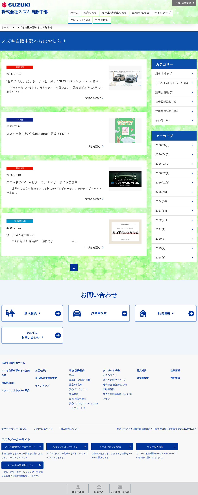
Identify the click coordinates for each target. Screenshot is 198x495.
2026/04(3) (162, 154)
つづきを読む (93, 91)
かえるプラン (110, 366)
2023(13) (161, 210)
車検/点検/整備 (76, 361)
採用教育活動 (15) (166, 111)
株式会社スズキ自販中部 (24, 11)
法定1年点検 (75, 375)
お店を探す (41, 361)
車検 (71, 366)
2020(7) (160, 238)
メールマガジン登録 (110, 437)
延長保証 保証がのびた (115, 375)
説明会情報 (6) (164, 92)
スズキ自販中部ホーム (13, 353)
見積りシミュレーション (65, 437)
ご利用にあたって (43, 419)
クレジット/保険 (111, 361)
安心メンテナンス (78, 380)
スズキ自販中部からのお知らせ (35, 27)
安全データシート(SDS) (14, 419)
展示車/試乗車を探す (46, 369)
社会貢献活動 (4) (165, 101)
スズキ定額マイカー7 (114, 370)
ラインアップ (42, 376)
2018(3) (160, 257)
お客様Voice (8, 373)
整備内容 (74, 385)
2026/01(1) (162, 182)
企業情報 (175, 361)
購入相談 (141, 361)
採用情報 (175, 369)
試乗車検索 (143, 369)
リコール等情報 (155, 437)
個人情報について (69, 419)
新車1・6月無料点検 (79, 370)
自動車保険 (109, 380)
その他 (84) (162, 120)
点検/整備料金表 (77, 389)
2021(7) (160, 229)
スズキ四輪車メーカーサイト (20, 437)
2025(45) (161, 191)
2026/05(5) (162, 145)
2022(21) (161, 220)
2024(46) (161, 201)
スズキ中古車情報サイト (20, 456)
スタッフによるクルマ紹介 (15, 381)
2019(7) (160, 248)
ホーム (5, 27)
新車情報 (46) (163, 73)
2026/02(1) (162, 173)
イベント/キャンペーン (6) (171, 83)
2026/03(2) (162, 163)
